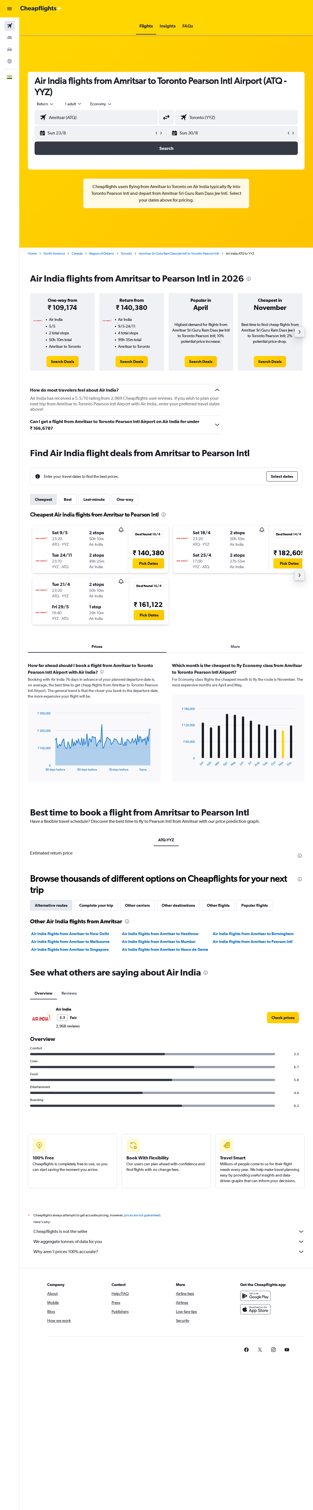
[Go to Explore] (9, 61)
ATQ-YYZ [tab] (166, 840)
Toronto (126, 253)
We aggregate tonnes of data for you (169, 1241)
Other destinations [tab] (178, 905)
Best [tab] (68, 499)
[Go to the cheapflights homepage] (41, 9)
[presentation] (248, 278)
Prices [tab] (97, 646)
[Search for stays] (9, 37)
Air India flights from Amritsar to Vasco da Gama (165, 949)
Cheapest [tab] (43, 499)
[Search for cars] (9, 49)
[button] (9, 9)
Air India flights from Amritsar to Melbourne (70, 941)
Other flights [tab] (218, 905)
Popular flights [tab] (254, 905)
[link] (62, 361)
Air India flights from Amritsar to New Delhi (70, 933)
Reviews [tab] (69, 993)
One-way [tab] (125, 499)
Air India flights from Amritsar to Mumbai (159, 941)
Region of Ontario (101, 253)
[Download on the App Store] (255, 1309)
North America (54, 253)
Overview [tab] (44, 993)
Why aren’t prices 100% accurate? (169, 1251)
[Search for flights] (9, 25)
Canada (77, 253)
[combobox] (101, 104)
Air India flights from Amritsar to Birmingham (253, 933)
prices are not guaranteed (142, 1215)
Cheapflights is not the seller (169, 1231)
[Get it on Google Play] (255, 1296)
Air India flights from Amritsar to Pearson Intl (252, 941)
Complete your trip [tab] (96, 905)
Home (32, 253)
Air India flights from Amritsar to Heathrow (160, 933)
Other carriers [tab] (137, 905)
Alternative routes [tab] (51, 905)
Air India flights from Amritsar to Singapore (70, 949)
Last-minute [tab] (94, 499)
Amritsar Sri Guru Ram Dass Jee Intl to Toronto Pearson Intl (179, 253)
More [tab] (235, 646)
